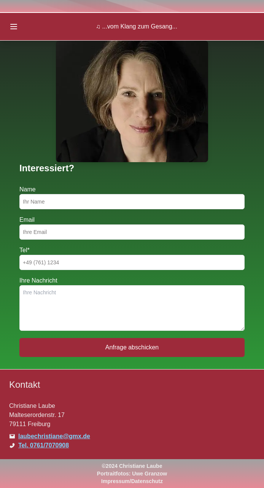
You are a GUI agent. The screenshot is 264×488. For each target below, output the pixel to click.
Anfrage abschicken (132, 347)
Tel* (24, 250)
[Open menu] (13, 26)
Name (27, 189)
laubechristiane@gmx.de (54, 436)
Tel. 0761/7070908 (43, 445)
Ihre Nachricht (38, 280)
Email (27, 219)
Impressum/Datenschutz (132, 481)
